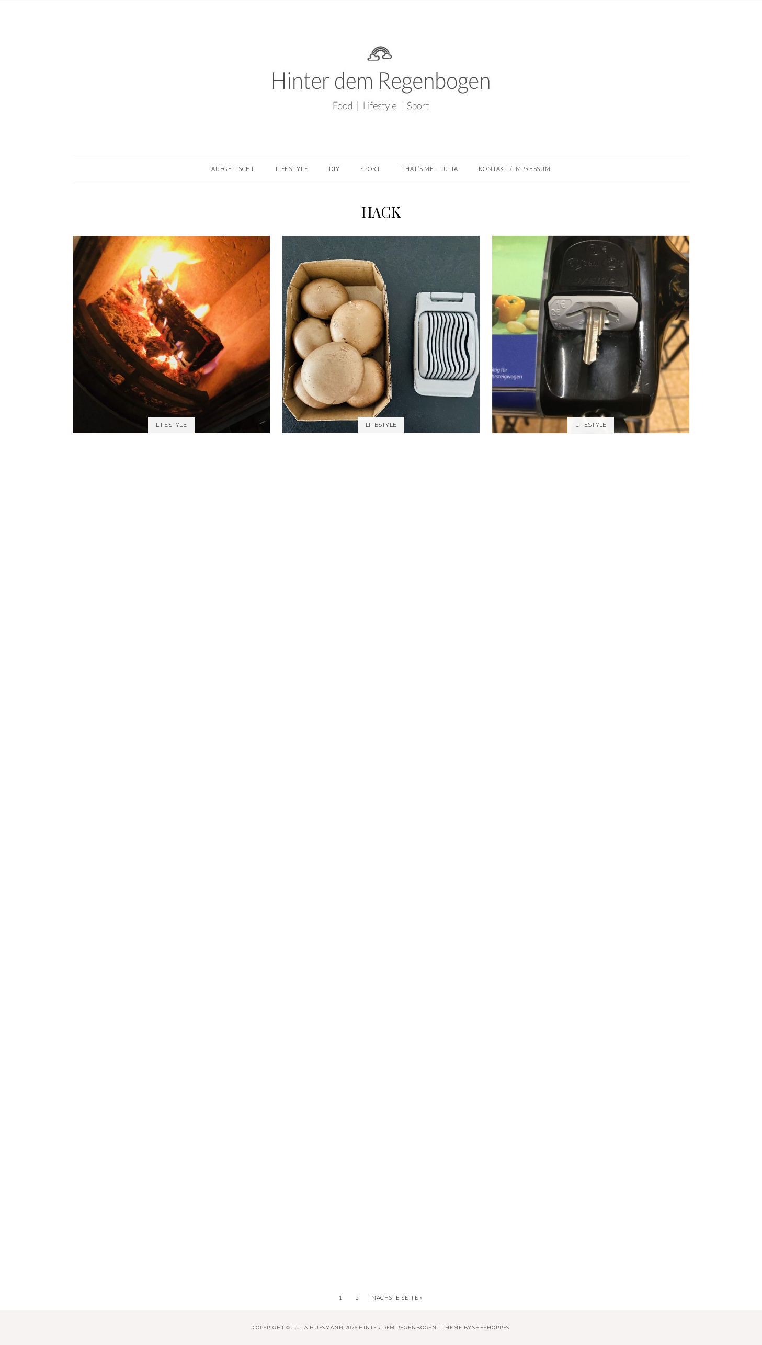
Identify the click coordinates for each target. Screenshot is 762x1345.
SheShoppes (490, 1327)
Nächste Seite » (397, 1297)
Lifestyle (171, 424)
